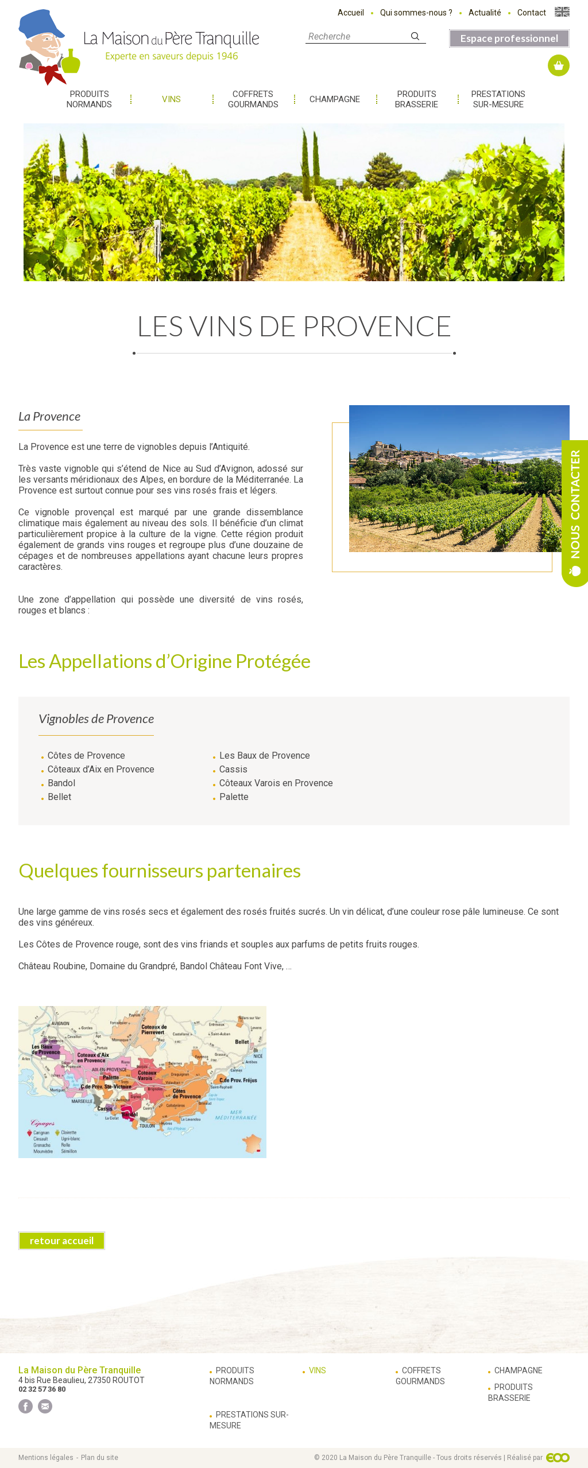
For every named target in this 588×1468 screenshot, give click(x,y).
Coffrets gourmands (253, 99)
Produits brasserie (416, 99)
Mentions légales (46, 1458)
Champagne (335, 99)
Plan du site (99, 1458)
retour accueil (62, 1240)
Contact (531, 12)
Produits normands (89, 99)
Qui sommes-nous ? (416, 12)
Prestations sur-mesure (498, 99)
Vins (171, 99)
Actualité (485, 12)
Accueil (351, 12)
